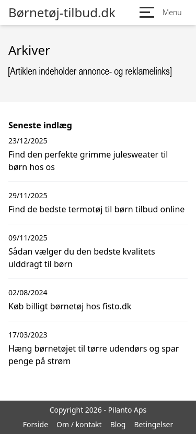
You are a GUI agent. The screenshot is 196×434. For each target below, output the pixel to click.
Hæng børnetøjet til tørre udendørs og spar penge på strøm (93, 355)
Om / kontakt (79, 424)
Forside (35, 424)
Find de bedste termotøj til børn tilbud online (96, 209)
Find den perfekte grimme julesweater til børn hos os (88, 161)
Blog (118, 424)
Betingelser (153, 424)
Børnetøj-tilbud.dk (62, 12)
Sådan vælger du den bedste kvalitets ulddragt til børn (81, 258)
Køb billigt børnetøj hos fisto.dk (69, 306)
